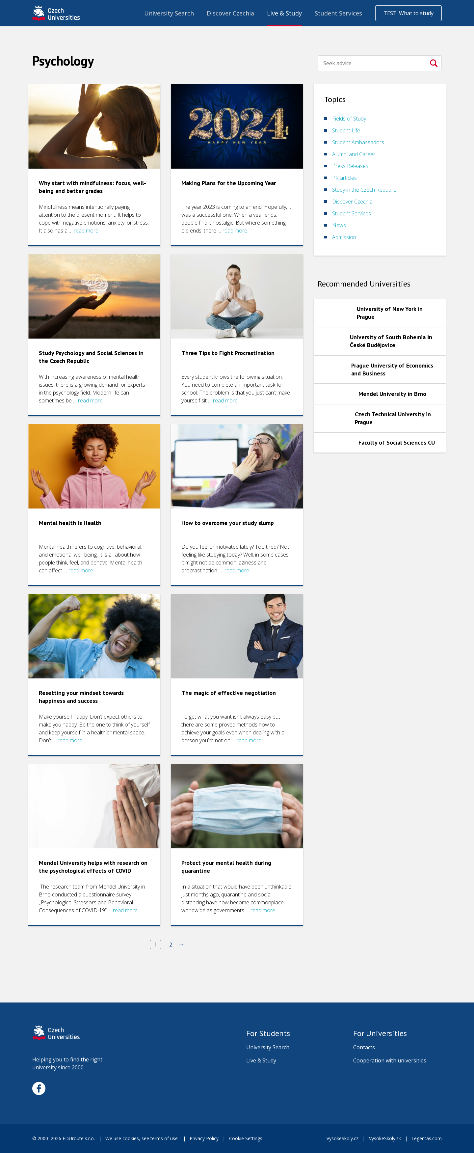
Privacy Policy (204, 1138)
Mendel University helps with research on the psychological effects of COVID (93, 866)
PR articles (344, 177)
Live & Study (261, 1060)
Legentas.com (426, 1138)
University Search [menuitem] (169, 13)
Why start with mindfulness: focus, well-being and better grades (92, 187)
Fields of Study (349, 118)
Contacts (364, 1047)
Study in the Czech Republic (364, 189)
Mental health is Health (70, 523)
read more (86, 230)
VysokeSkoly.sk (385, 1138)
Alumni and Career (353, 154)
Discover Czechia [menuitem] (230, 13)
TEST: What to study (408, 13)
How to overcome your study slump (227, 523)
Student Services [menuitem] (338, 13)
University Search (267, 1047)
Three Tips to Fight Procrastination (228, 353)
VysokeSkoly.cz (342, 1138)
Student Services (351, 213)
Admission (344, 237)
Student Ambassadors (358, 142)
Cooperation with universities (389, 1060)
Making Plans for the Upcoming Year (228, 183)
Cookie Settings (245, 1138)
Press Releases (350, 166)
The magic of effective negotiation (228, 693)
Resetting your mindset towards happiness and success (81, 696)
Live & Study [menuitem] (284, 13)
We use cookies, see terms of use (142, 1138)
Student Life (346, 130)
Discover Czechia (352, 201)
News (339, 225)
